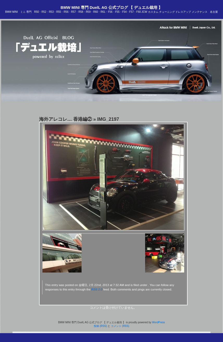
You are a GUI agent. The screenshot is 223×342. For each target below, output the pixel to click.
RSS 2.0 (96, 289)
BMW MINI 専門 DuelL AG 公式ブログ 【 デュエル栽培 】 (112, 7)
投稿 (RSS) (100, 326)
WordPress (158, 322)
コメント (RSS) (120, 326)
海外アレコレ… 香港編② (65, 119)
